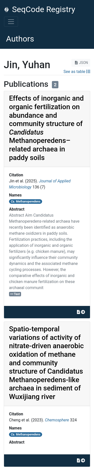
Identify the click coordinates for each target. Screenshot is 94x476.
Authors (20, 39)
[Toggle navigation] (11, 22)
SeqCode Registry (39, 9)
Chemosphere (57, 420)
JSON (81, 63)
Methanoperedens (25, 201)
